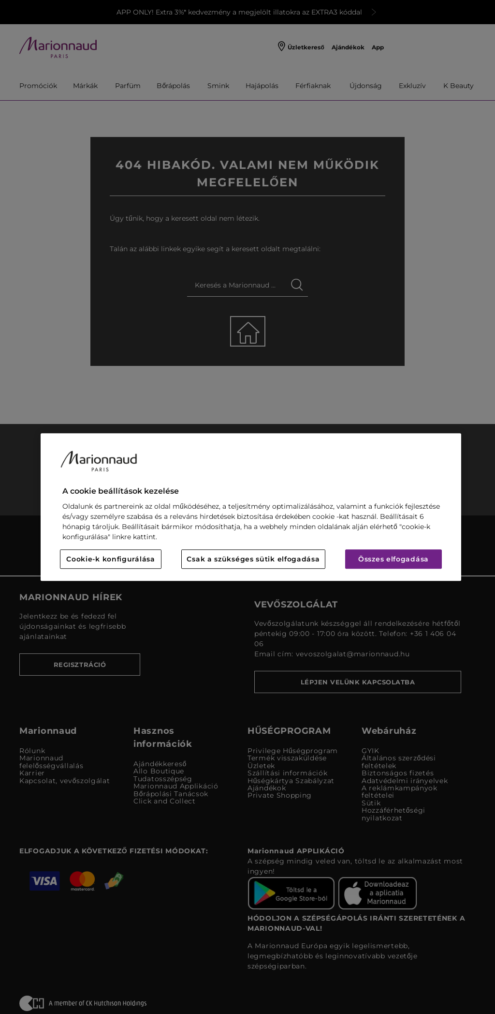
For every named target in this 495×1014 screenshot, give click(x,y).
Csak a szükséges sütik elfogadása (253, 559)
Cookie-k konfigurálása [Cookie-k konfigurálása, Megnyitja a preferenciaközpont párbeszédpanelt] (110, 559)
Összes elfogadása (393, 559)
